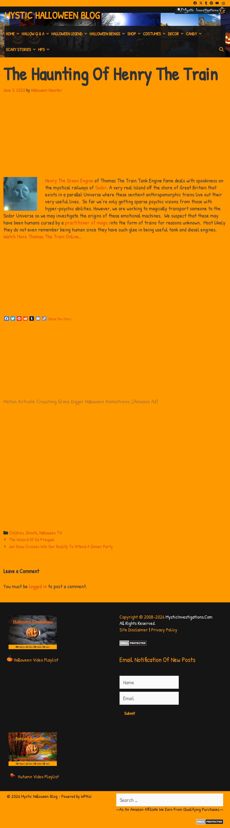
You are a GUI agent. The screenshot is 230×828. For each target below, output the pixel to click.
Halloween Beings (108, 34)
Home (13, 34)
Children (16, 533)
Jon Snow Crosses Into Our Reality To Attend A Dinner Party (61, 546)
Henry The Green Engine (69, 180)
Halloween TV (50, 533)
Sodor (101, 187)
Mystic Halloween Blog (52, 15)
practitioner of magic (86, 222)
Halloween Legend (69, 34)
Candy (194, 34)
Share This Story (59, 319)
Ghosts (31, 533)
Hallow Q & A (36, 34)
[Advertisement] (115, 279)
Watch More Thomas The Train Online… (42, 236)
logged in (38, 586)
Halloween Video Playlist (36, 659)
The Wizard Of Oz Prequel (31, 539)
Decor (176, 34)
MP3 (44, 49)
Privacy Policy (164, 629)
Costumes (155, 34)
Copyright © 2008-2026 (141, 616)
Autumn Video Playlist (38, 776)
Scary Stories (21, 49)
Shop (134, 34)
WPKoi (86, 796)
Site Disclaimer (133, 629)
